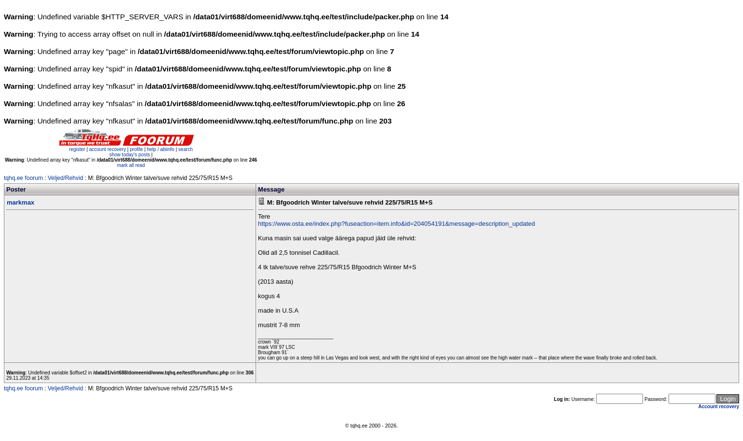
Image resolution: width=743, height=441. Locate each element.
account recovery (108, 149)
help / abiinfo (160, 149)
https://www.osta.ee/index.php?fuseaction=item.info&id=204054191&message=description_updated (396, 223)
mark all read (131, 165)
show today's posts (129, 154)
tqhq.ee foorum (23, 178)
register (77, 149)
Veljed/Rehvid (65, 178)
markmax (20, 202)
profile (136, 149)
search (185, 149)
